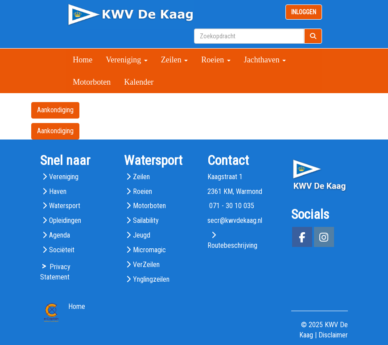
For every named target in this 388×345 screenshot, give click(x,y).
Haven (57, 191)
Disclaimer (333, 335)
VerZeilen (146, 264)
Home (82, 59)
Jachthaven (265, 59)
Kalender (138, 82)
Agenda (59, 235)
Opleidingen (65, 220)
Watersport (64, 205)
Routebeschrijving (232, 245)
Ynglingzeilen (151, 279)
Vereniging (126, 59)
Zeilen (174, 59)
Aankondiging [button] (55, 110)
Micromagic (149, 250)
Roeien (216, 59)
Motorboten (92, 82)
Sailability (146, 220)
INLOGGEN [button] (303, 12)
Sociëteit (61, 250)
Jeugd (141, 235)
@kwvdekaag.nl (234, 220)
